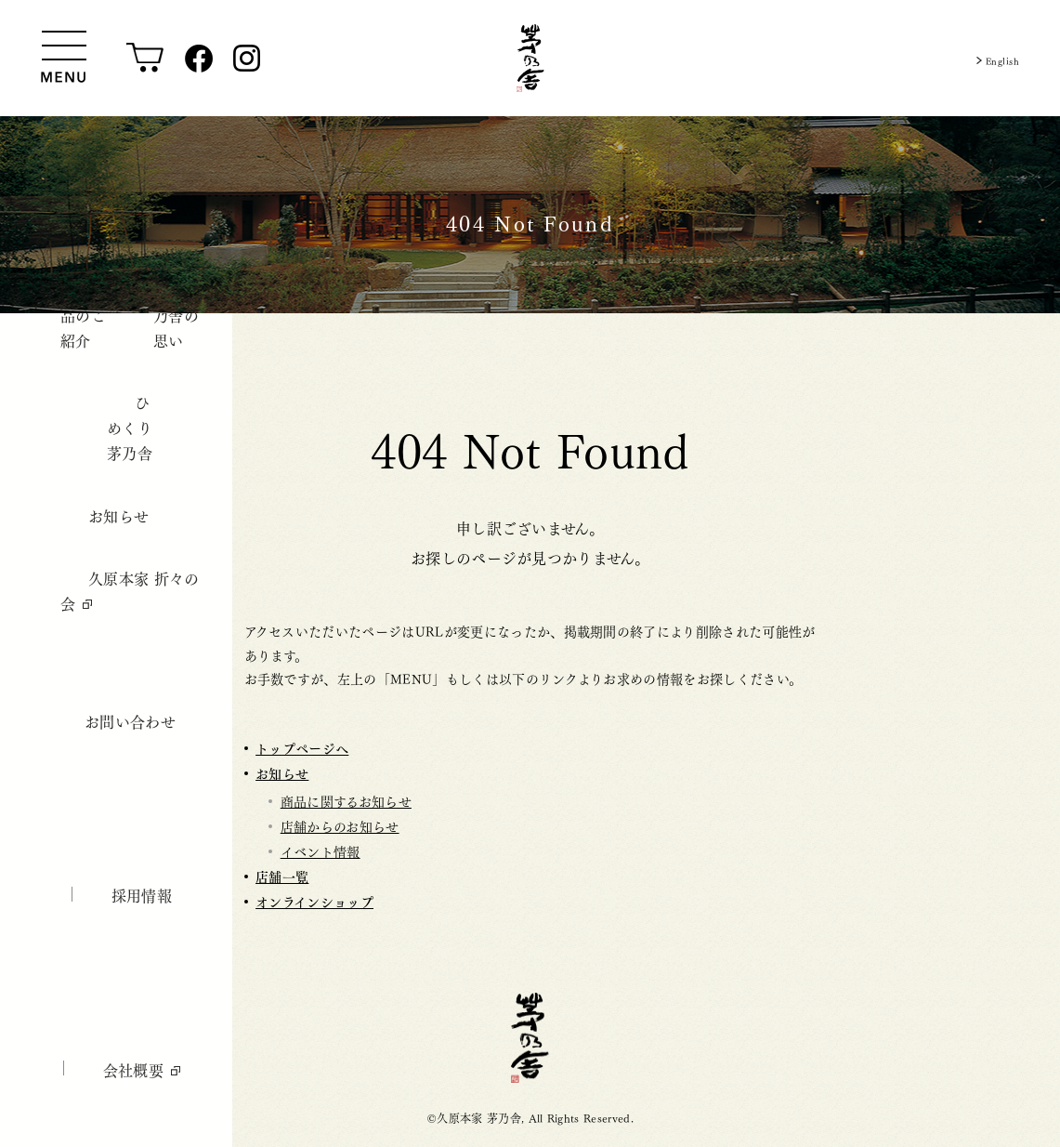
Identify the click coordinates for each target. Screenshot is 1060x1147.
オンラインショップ (314, 901)
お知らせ (281, 773)
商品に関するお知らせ (346, 800)
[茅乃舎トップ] (530, 58)
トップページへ (301, 747)
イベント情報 (320, 850)
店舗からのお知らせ (340, 825)
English (995, 58)
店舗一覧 (281, 876)
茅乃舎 (530, 1038)
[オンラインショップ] (145, 58)
